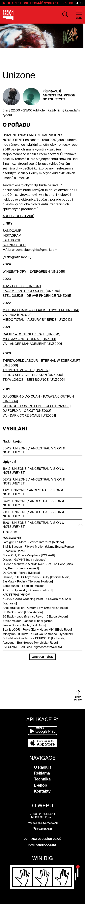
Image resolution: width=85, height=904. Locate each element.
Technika (42, 779)
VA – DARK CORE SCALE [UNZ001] (29, 415)
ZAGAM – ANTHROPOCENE (24, 291)
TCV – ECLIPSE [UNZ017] (22, 286)
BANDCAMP (12, 231)
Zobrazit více (42, 656)
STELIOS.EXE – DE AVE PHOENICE (29, 296)
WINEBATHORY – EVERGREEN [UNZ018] (34, 271)
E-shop (40, 785)
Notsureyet (53, 99)
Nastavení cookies (42, 844)
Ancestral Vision (58, 95)
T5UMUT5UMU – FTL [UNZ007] (26, 370)
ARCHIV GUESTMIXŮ (18, 216)
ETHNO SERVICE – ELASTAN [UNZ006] (33, 375)
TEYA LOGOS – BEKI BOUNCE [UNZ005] (34, 380)
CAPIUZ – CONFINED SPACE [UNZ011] (31, 334)
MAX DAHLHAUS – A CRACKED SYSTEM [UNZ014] (41, 310)
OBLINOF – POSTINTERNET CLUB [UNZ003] (37, 406)
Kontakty (42, 791)
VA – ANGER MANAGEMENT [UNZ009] (32, 344)
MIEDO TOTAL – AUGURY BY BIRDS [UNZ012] (37, 320)
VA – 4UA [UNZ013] (17, 315)
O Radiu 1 (42, 767)
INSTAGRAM (12, 235)
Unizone (20, 448)
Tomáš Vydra (44, 3)
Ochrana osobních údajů (42, 838)
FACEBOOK (11, 240)
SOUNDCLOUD (14, 245)
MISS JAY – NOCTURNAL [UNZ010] (29, 339)
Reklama (42, 773)
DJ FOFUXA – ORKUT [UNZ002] (27, 411)
